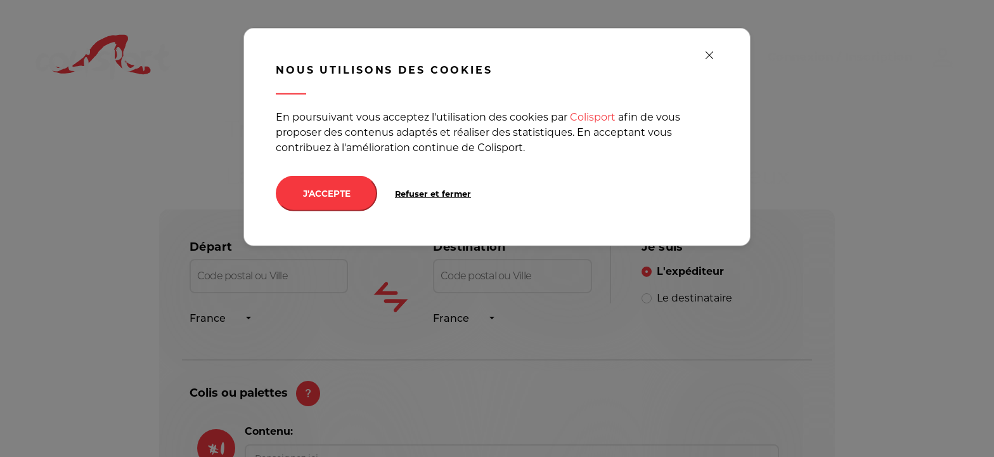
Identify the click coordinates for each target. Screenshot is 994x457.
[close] (709, 56)
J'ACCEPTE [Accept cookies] (327, 194)
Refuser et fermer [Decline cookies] (433, 194)
